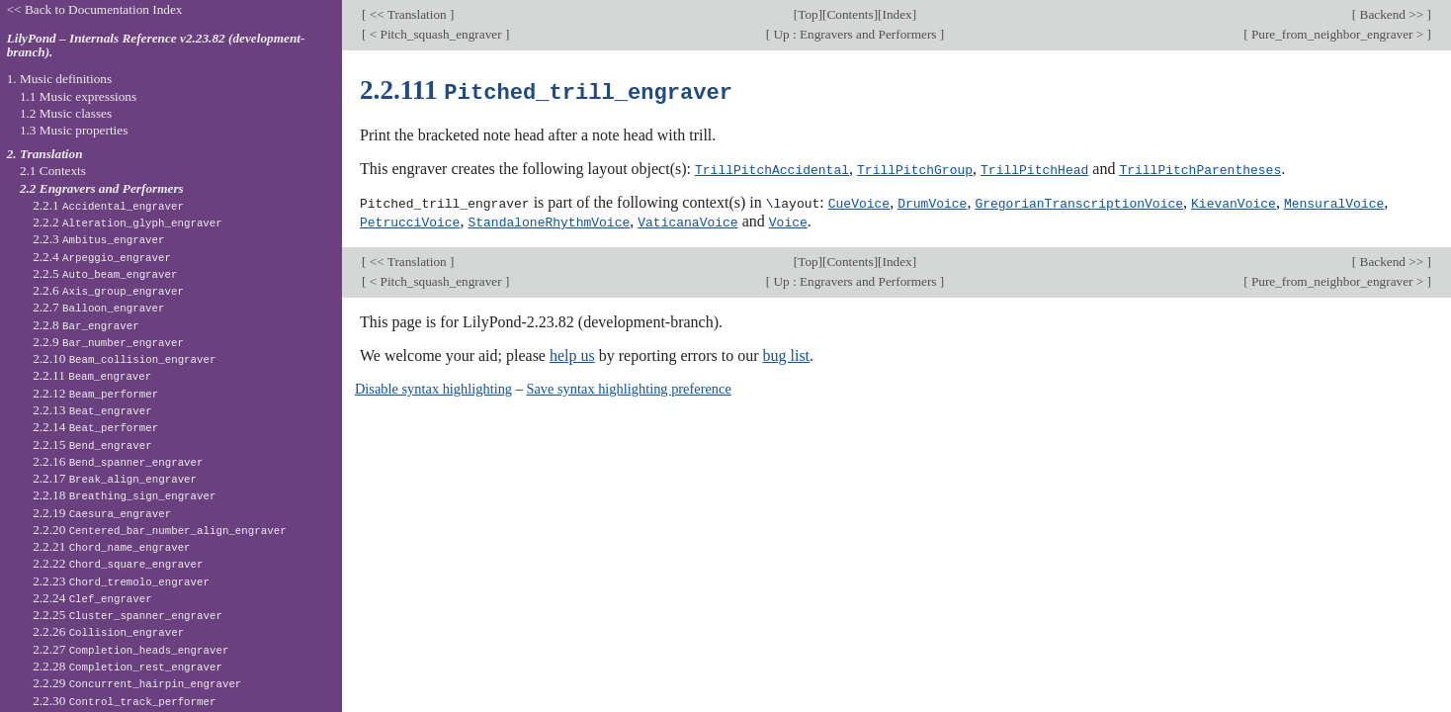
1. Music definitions (60, 78)
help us (572, 352)
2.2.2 (127, 222)
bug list (786, 352)
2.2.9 (108, 341)
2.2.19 (102, 512)
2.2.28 (127, 666)
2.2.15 (92, 444)
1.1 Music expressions (78, 96)
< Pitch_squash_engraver (435, 34)
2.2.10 (124, 358)
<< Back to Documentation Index (95, 9)
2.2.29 (137, 682)
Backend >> (1391, 14)
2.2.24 (92, 597)
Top (807, 14)
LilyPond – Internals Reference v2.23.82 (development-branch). (156, 45)
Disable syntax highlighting (433, 386)
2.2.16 (118, 461)
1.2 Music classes (66, 113)
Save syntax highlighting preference (628, 386)
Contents (850, 14)
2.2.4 (102, 256)
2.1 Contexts (53, 170)
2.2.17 (115, 478)
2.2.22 (118, 563)
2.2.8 (86, 324)
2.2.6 (108, 290)
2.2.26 (108, 631)
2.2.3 (98, 238)
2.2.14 (95, 426)
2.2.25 (127, 614)
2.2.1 (108, 205)
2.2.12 (95, 393)
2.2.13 (92, 409)
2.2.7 (98, 307)
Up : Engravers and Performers (855, 34)
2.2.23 (121, 581)
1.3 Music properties (74, 130)
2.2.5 (105, 273)
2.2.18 (124, 495)
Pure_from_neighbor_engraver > (1337, 34)
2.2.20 (159, 529)
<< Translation (408, 14)
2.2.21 (111, 546)
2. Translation (45, 153)
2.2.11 (92, 375)
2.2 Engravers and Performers (102, 188)
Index (897, 14)
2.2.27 (130, 649)
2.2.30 (124, 700)
